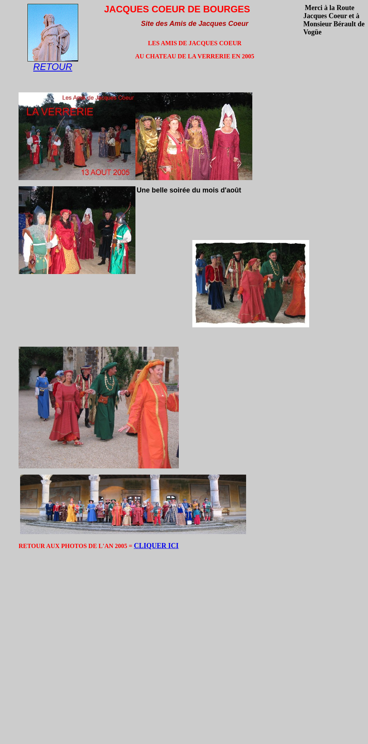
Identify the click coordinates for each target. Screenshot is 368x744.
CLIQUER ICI (156, 546)
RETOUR (52, 66)
